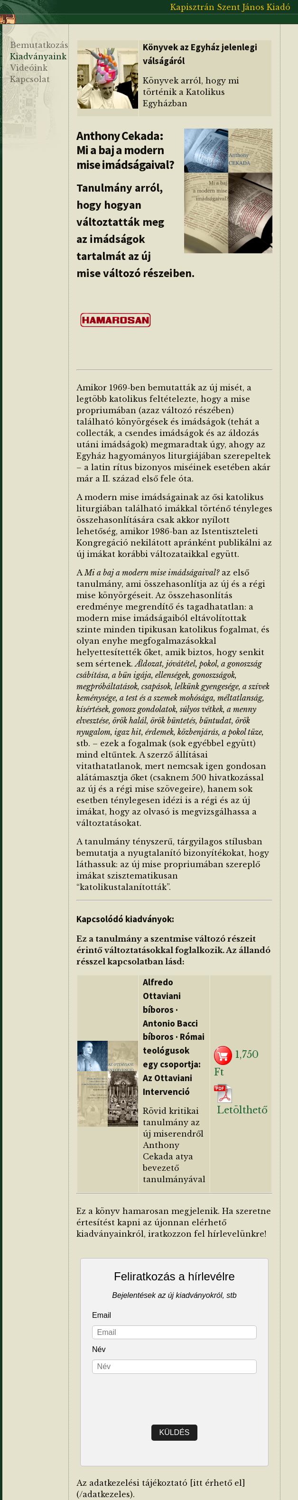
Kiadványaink (38, 56)
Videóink (28, 68)
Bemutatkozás (39, 45)
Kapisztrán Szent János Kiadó (230, 7)
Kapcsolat (30, 79)
